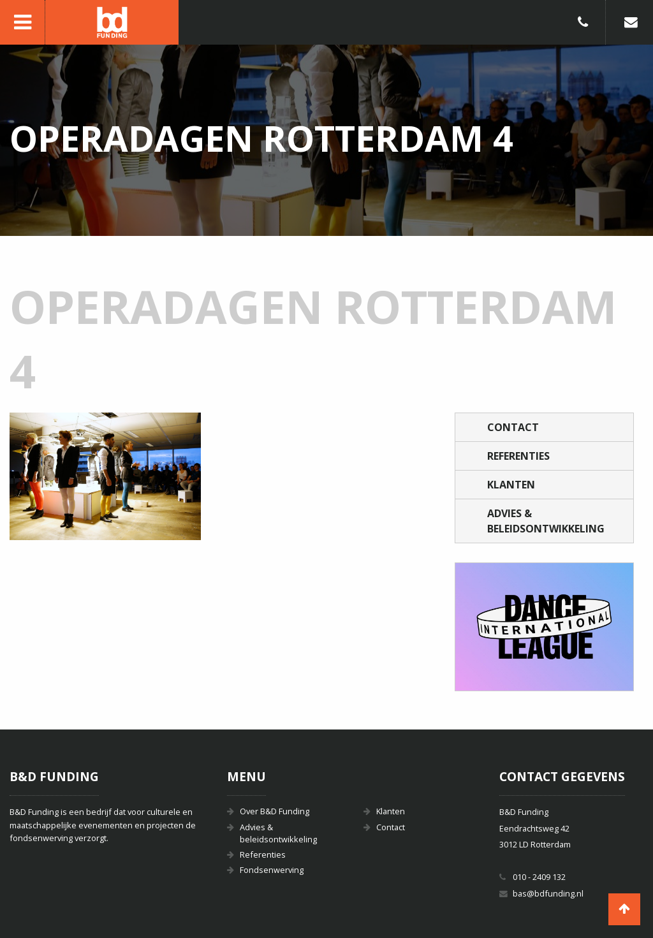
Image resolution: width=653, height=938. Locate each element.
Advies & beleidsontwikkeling (546, 521)
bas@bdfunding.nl (548, 893)
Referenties (518, 456)
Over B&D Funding (274, 811)
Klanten (511, 485)
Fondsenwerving (272, 870)
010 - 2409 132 (539, 877)
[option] (544, 627)
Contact (513, 427)
